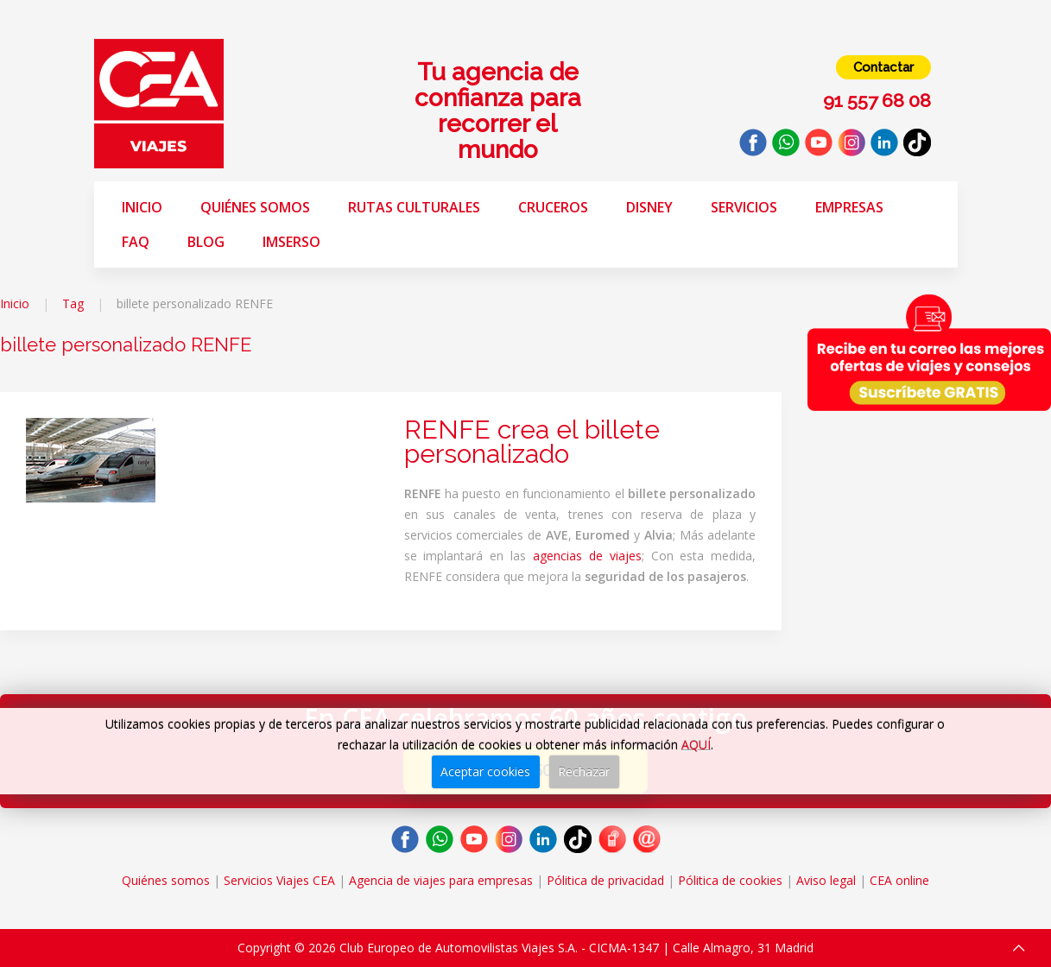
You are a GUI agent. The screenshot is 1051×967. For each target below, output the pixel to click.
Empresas (849, 207)
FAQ (135, 241)
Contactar (883, 67)
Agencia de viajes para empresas (441, 880)
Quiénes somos (255, 207)
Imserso (291, 241)
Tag (73, 303)
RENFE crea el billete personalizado (532, 441)
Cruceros (553, 207)
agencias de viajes (587, 555)
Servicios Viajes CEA (279, 880)
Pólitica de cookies (730, 880)
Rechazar (584, 771)
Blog (206, 241)
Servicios (744, 207)
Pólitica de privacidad (605, 880)
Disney (649, 207)
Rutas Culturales (414, 207)
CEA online (899, 880)
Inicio (142, 207)
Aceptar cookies (485, 771)
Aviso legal (826, 880)
